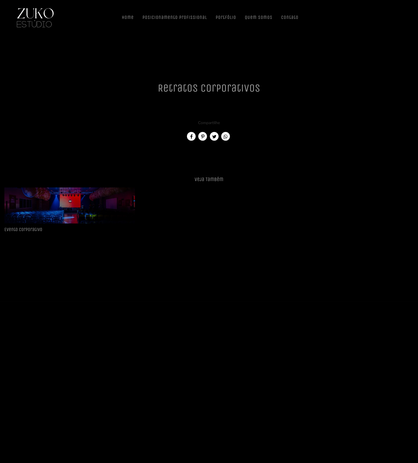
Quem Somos (258, 17)
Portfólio (226, 17)
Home (128, 17)
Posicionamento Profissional (175, 17)
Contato (290, 17)
